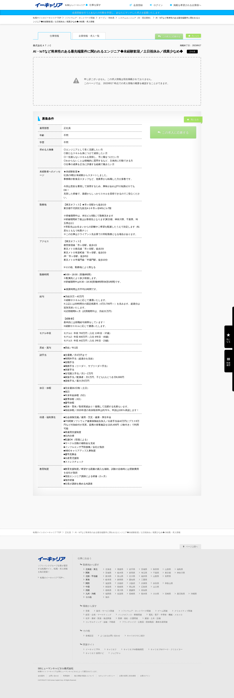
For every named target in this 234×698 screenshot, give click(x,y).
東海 (88, 580)
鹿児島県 (181, 594)
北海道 (108, 569)
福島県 (180, 569)
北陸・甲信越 (91, 576)
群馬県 (132, 573)
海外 (107, 597)
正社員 (68, 532)
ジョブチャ (116, 653)
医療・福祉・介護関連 (128, 618)
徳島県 (108, 590)
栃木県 (120, 573)
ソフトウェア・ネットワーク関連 (80, 18)
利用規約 (66, 676)
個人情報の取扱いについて (84, 676)
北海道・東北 (91, 569)
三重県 (144, 580)
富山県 (120, 576)
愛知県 (132, 580)
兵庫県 (144, 583)
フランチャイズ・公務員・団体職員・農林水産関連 (145, 622)
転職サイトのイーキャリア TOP (47, 18)
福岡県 (108, 594)
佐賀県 (120, 594)
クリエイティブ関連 (183, 611)
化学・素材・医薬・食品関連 (98, 618)
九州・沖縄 (90, 594)
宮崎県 (168, 594)
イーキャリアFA (93, 649)
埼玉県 (144, 573)
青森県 (120, 569)
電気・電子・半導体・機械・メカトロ (165, 615)
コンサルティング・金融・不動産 (100, 622)
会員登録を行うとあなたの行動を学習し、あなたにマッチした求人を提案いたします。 (117, 12)
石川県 (132, 576)
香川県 (120, 590)
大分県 (156, 594)
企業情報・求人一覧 (89, 36)
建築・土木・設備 (153, 618)
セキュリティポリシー (106, 676)
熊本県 (144, 594)
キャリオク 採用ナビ (95, 653)
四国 (88, 590)
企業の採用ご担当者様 (127, 676)
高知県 (144, 590)
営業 (88, 611)
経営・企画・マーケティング (98, 615)
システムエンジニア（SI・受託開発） (135, 18)
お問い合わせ (54, 676)
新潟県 (108, 576)
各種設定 (90, 636)
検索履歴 (228, 364)
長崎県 (132, 594)
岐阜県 (108, 580)
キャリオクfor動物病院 (134, 649)
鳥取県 (108, 587)
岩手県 (132, 569)
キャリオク (112, 649)
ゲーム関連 (163, 611)
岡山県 (132, 587)
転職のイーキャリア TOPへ (52, 578)
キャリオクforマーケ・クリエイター (167, 649)
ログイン (158, 5)
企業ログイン (145, 676)
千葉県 (156, 573)
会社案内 (41, 676)
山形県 (168, 569)
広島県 (144, 587)
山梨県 (156, 576)
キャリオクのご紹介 (136, 636)
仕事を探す (95, 5)
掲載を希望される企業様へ (187, 5)
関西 (88, 583)
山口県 (156, 587)
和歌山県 (169, 583)
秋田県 (156, 569)
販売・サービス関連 (105, 611)
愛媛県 (132, 590)
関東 (88, 573)
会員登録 (138, 5)
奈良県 (156, 583)
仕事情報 (54, 36)
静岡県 (120, 580)
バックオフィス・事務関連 (130, 615)
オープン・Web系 (106, 18)
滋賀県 (108, 583)
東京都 (168, 573)
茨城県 (108, 573)
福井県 (144, 576)
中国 (88, 587)
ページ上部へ (192, 546)
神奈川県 (181, 573)
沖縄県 (194, 594)
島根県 (120, 587)
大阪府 (132, 583)
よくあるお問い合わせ (110, 636)
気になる (228, 340)
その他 (89, 597)
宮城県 (144, 569)
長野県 (168, 576)
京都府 (120, 583)
